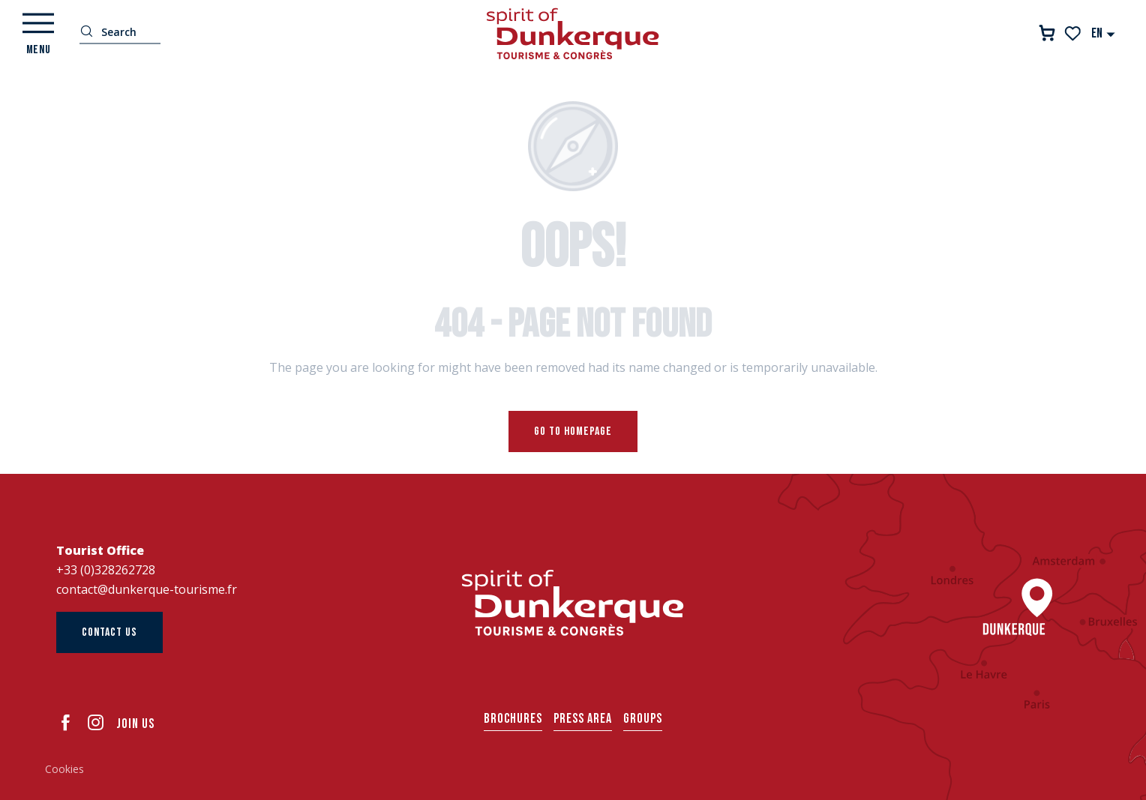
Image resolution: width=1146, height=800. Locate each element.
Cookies (64, 769)
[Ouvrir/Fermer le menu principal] (38, 33)
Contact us (109, 632)
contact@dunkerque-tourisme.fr (146, 589)
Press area (583, 719)
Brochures (513, 719)
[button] (1104, 33)
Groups (642, 719)
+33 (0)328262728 (105, 570)
